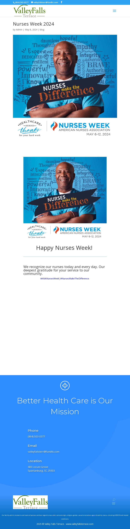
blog (42, 29)
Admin (19, 29)
